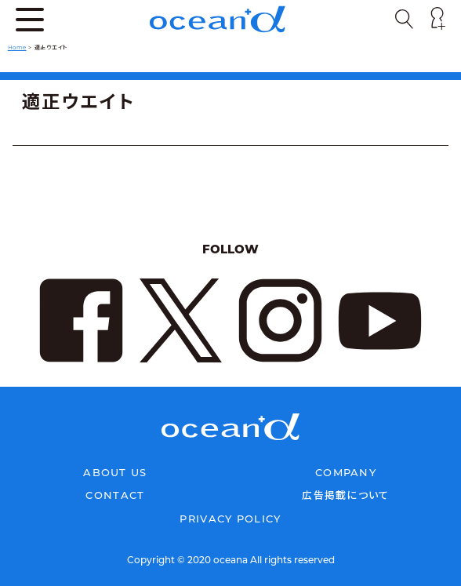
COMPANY (345, 472)
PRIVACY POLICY (230, 518)
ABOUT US (115, 472)
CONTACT (114, 495)
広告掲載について (345, 495)
